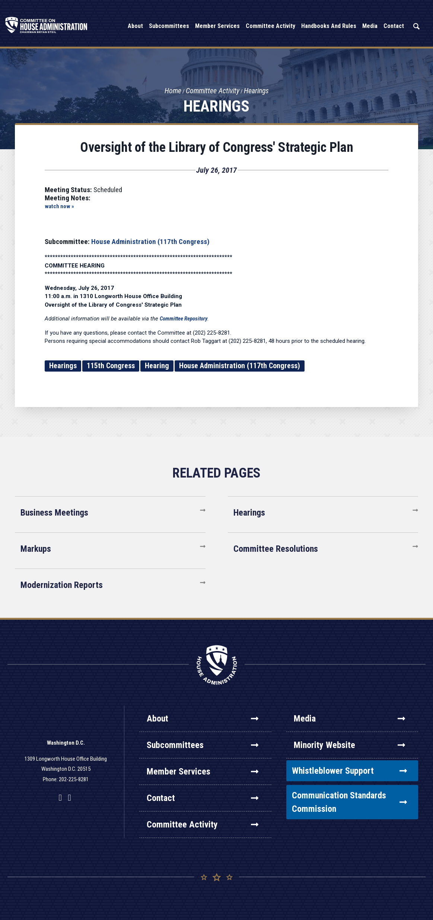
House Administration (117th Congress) (150, 241)
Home (172, 91)
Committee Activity (212, 91)
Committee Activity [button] (270, 25)
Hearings (257, 91)
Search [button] (416, 26)
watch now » (59, 206)
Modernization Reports (61, 585)
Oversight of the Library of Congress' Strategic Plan (216, 147)
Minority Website (349, 745)
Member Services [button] (217, 25)
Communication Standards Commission (349, 802)
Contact (202, 798)
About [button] (135, 25)
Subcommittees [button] (169, 25)
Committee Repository (183, 318)
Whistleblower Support (349, 770)
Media (349, 718)
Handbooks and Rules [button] (328, 25)
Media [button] (370, 25)
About (202, 718)
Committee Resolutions (275, 549)
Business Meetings (54, 512)
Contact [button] (393, 25)
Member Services (202, 771)
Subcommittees (202, 745)
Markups (35, 549)
